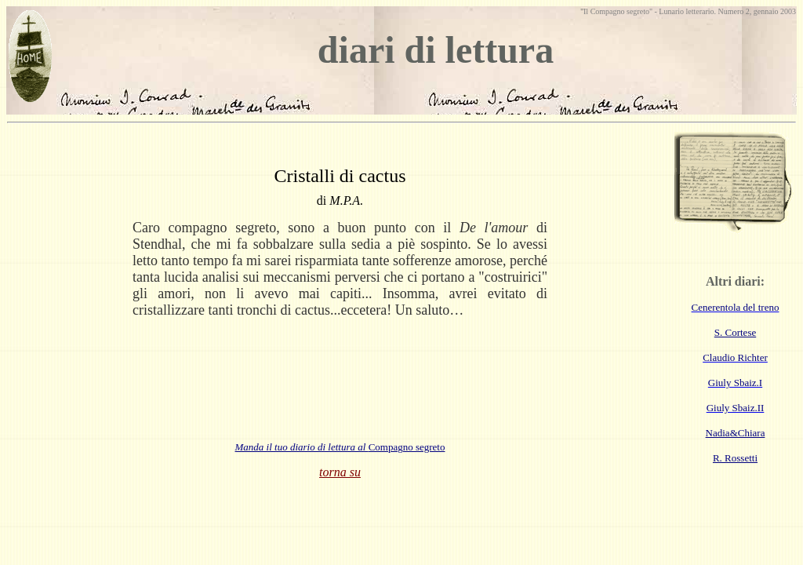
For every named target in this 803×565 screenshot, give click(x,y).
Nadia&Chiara (735, 433)
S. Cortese (735, 332)
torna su (340, 472)
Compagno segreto (340, 447)
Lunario (671, 11)
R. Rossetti (735, 458)
